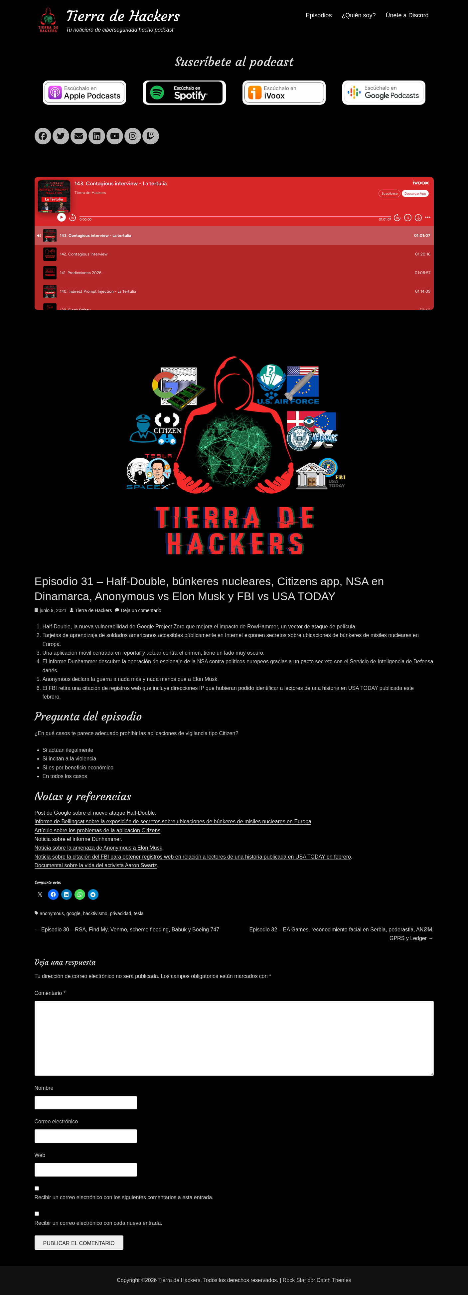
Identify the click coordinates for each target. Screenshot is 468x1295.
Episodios (319, 15)
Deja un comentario (141, 610)
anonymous (52, 913)
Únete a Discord (407, 15)
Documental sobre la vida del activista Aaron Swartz (96, 865)
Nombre (44, 1088)
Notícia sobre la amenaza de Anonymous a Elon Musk (98, 848)
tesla (139, 913)
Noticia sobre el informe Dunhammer (78, 839)
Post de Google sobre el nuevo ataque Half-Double (95, 813)
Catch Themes (334, 1280)
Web (40, 1155)
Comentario (50, 993)
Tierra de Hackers (123, 16)
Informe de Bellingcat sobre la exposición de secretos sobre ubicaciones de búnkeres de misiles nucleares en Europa (173, 821)
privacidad (120, 913)
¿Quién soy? (359, 15)
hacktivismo (95, 913)
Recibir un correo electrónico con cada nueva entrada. (98, 1223)
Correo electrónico (56, 1121)
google (73, 913)
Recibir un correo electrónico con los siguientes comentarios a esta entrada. (124, 1197)
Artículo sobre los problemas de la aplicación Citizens (98, 830)
